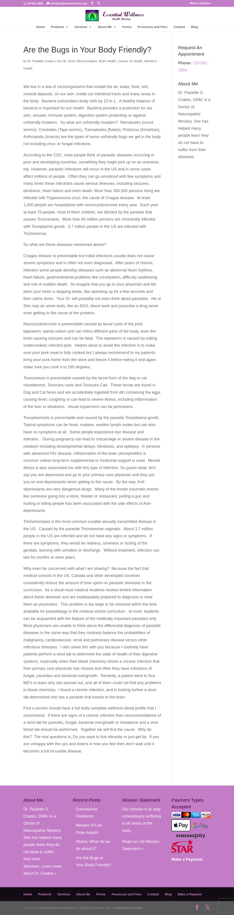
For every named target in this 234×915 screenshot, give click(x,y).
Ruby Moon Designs (129, 907)
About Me (105, 27)
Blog (194, 27)
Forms (127, 27)
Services (81, 27)
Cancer (123, 61)
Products (57, 27)
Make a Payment (200, 3)
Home (40, 27)
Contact (179, 27)
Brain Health (107, 61)
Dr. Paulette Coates (40, 61)
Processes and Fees (152, 27)
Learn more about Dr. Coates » (192, 164)
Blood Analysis (87, 61)
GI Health (135, 61)
